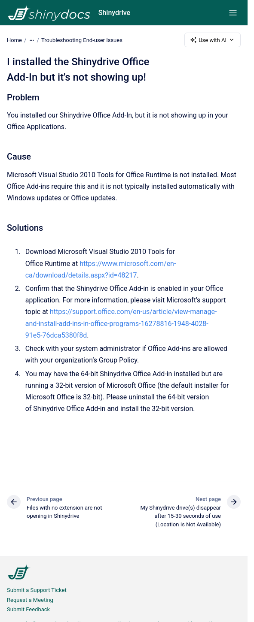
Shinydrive (114, 13)
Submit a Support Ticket (37, 590)
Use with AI (212, 39)
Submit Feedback (28, 609)
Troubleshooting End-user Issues (81, 39)
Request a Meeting (30, 600)
